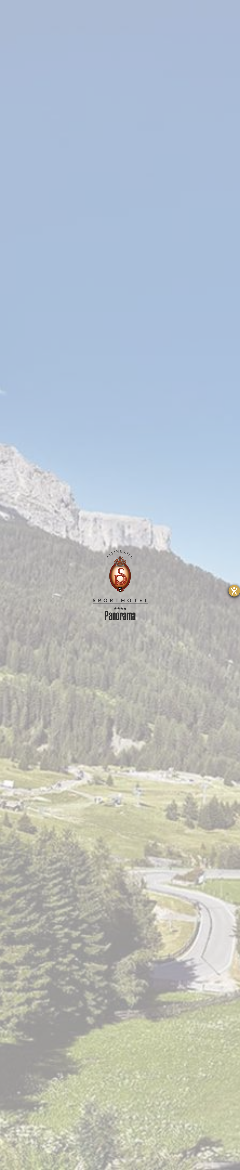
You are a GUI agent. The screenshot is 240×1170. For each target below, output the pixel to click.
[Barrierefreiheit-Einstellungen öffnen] (234, 591)
